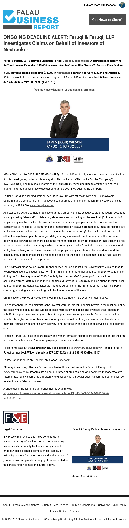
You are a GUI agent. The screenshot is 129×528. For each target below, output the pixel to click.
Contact (74, 511)
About (6, 505)
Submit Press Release (55, 505)
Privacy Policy (58, 511)
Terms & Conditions (83, 505)
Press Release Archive (26, 505)
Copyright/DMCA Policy (112, 505)
